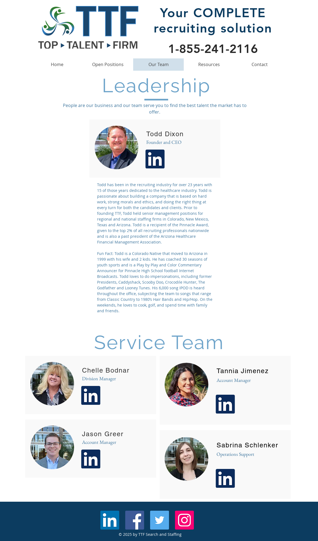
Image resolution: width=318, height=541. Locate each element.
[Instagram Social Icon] (184, 520)
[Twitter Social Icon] (159, 520)
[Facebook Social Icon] (134, 520)
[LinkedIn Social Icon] (109, 520)
